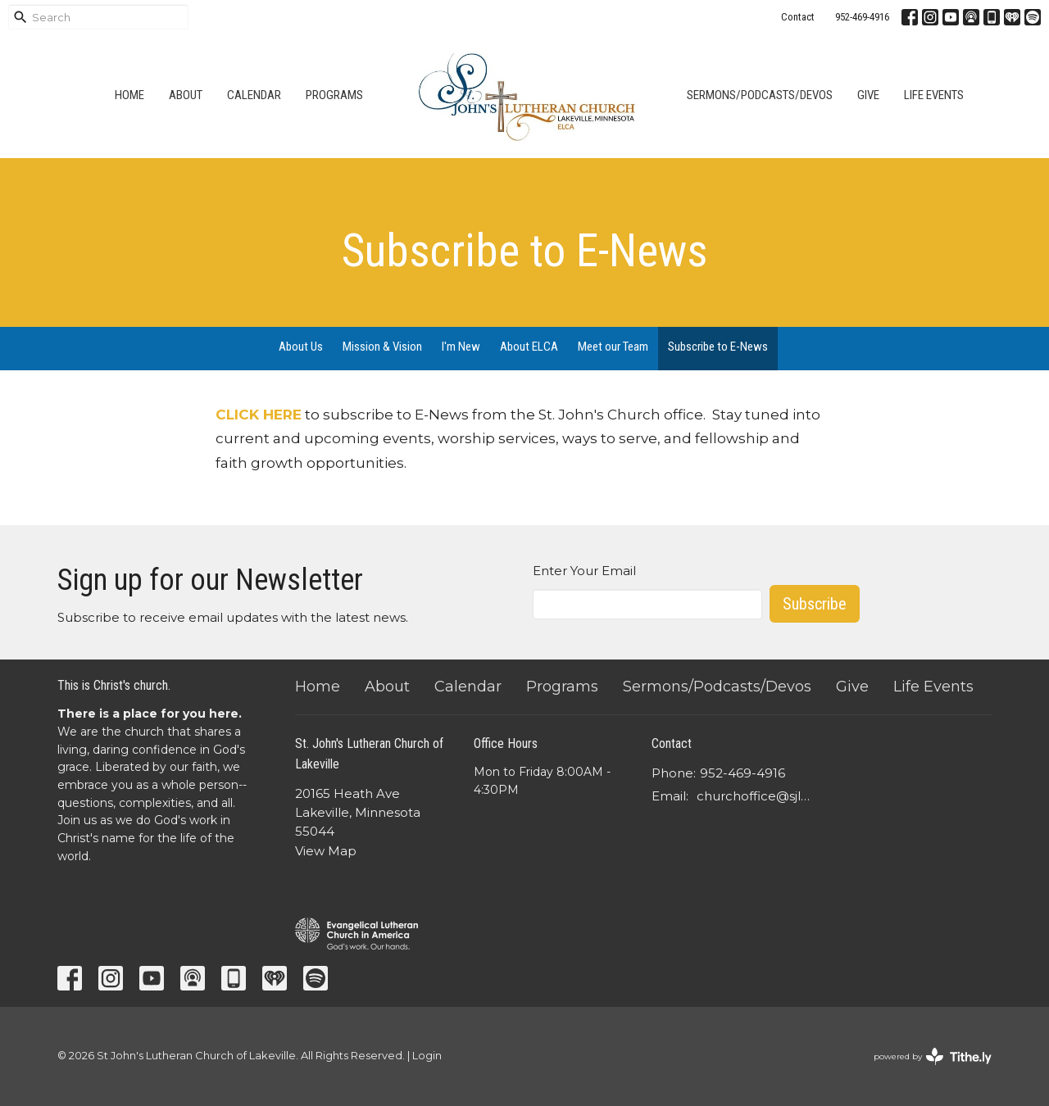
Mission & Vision (382, 346)
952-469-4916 (862, 17)
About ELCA (529, 346)
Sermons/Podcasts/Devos (760, 95)
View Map (325, 851)
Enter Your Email (584, 570)
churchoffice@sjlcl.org (755, 796)
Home (129, 95)
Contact (798, 17)
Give (868, 95)
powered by (933, 1056)
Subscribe (815, 604)
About (185, 95)
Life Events (934, 95)
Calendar (254, 95)
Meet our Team (613, 346)
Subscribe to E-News (718, 346)
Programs (334, 95)
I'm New (461, 346)
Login (427, 1055)
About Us (301, 346)
